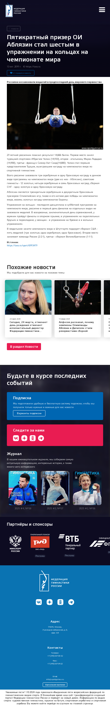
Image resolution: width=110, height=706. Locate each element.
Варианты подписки (29, 413)
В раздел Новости (24, 346)
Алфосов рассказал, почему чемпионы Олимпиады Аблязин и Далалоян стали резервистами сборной (76, 326)
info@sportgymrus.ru (55, 679)
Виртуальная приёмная (55, 684)
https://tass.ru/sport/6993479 (22, 245)
